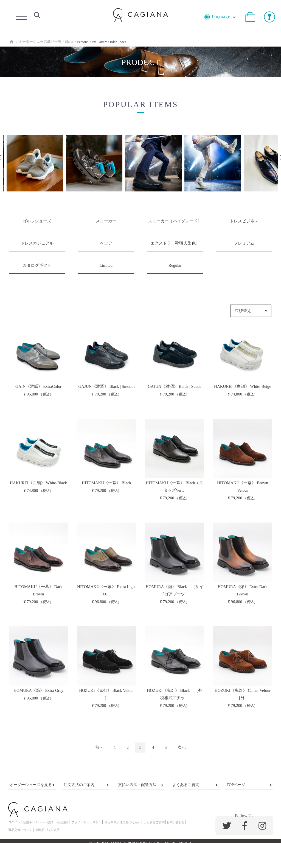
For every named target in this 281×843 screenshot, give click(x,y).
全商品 (39, 829)
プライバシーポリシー (86, 822)
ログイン (14, 822)
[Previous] (99, 747)
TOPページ (236, 785)
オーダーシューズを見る (31, 785)
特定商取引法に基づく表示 (123, 822)
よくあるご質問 (185, 785)
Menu (21, 15)
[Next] (181, 747)
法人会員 (53, 829)
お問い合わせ (176, 822)
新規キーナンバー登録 (38, 822)
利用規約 (62, 822)
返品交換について (20, 829)
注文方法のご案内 (79, 785)
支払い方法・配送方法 (137, 785)
